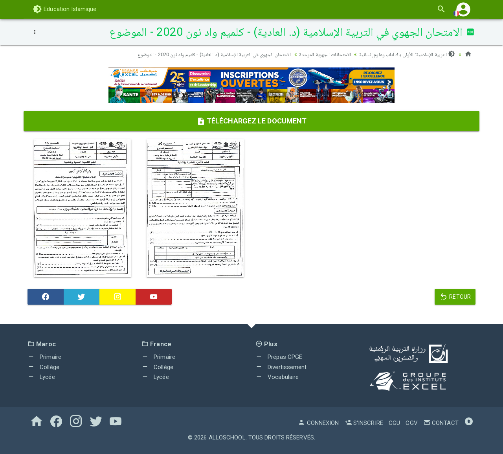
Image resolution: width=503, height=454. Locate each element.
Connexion (318, 422)
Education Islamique (64, 9)
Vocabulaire (277, 376)
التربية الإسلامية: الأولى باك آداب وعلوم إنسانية (404, 54)
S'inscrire (364, 422)
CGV (411, 422)
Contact (441, 422)
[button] (463, 9)
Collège (43, 367)
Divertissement (281, 367)
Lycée (41, 376)
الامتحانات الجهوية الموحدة (319, 54)
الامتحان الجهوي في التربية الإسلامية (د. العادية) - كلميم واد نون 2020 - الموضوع (201, 54)
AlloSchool (227, 437)
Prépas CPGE (278, 356)
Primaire (44, 356)
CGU (394, 422)
